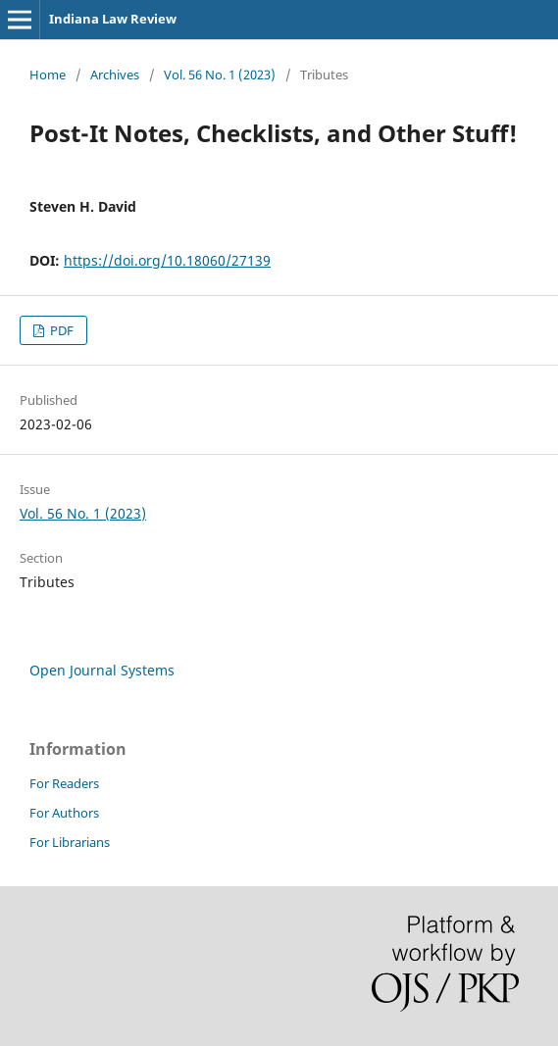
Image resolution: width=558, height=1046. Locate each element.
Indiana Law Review (113, 18)
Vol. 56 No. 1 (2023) (220, 74)
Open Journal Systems (102, 670)
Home (47, 74)
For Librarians (69, 842)
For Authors (64, 813)
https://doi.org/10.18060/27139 (167, 260)
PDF (60, 330)
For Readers (64, 783)
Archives (114, 74)
